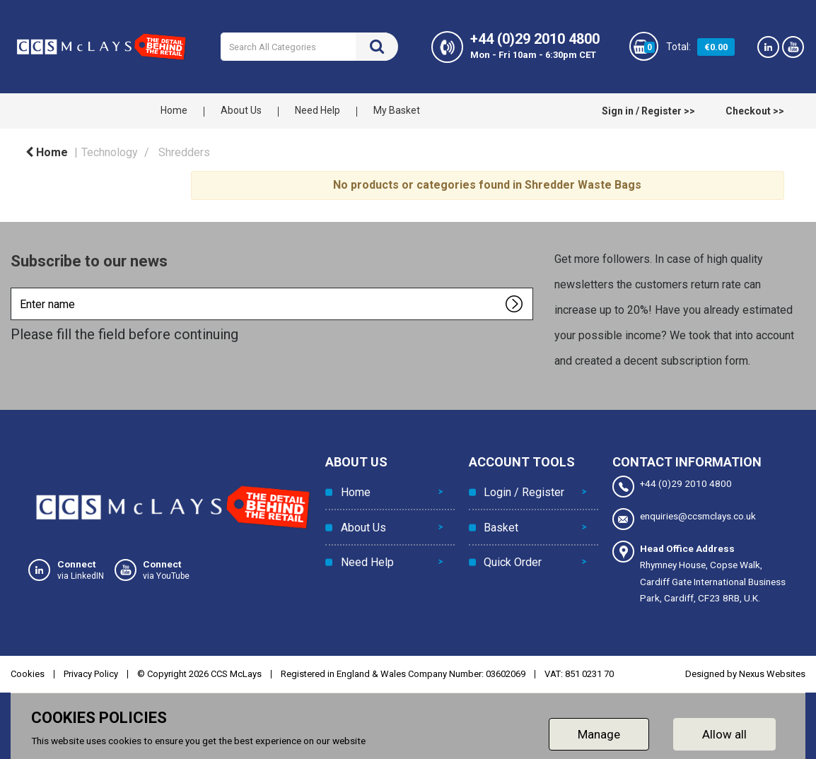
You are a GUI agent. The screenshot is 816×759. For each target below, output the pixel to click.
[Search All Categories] (309, 46)
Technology (109, 152)
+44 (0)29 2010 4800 (672, 487)
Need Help (317, 110)
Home (174, 110)
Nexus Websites (772, 673)
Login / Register (523, 491)
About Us (241, 110)
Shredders (184, 152)
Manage (599, 733)
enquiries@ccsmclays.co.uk (684, 519)
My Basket (396, 110)
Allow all (724, 733)
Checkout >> (754, 111)
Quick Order (512, 554)
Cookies (28, 673)
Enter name (14, 287)
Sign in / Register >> (648, 111)
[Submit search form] (377, 47)
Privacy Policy (91, 673)
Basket (500, 522)
